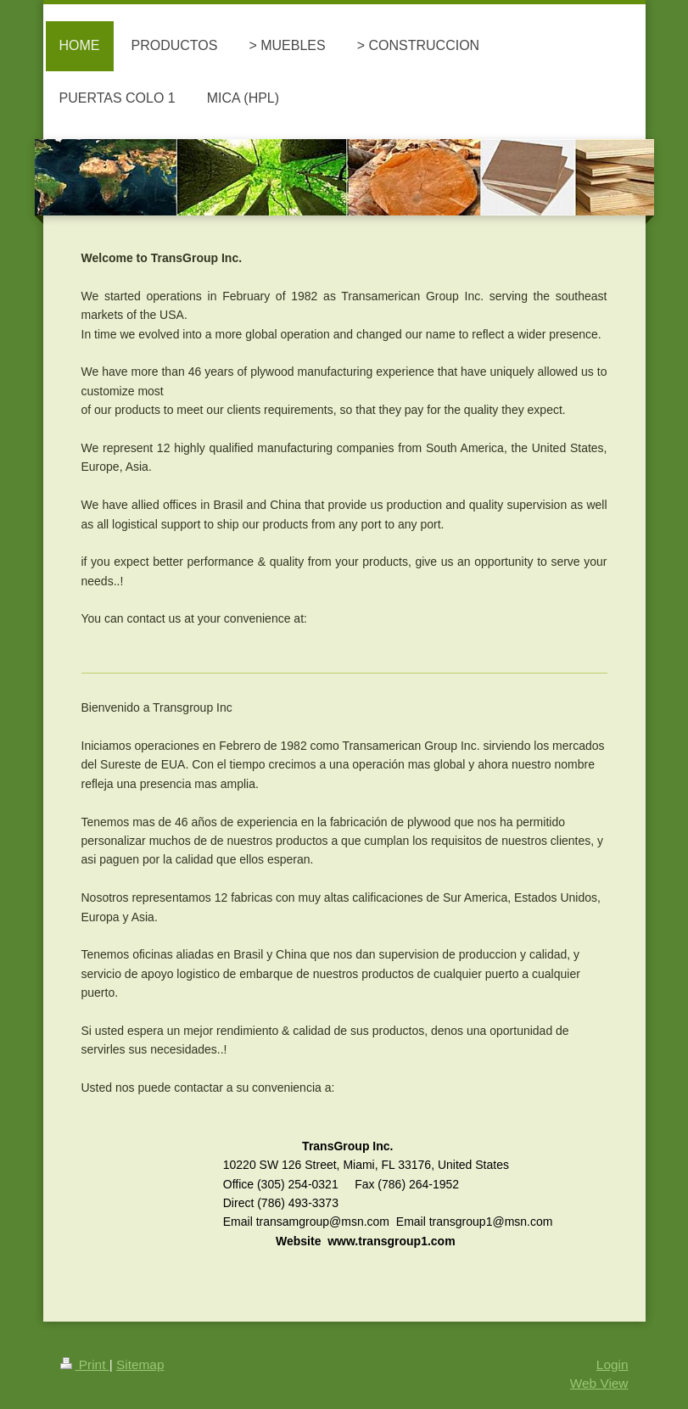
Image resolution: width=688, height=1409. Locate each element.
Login (612, 1364)
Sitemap (140, 1364)
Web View (599, 1383)
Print (84, 1364)
